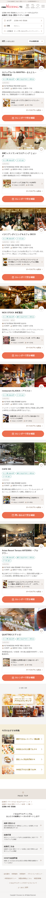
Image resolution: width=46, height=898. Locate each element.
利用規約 (15, 874)
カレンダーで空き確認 (23, 118)
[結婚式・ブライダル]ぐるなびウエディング (16, 802)
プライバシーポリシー (35, 874)
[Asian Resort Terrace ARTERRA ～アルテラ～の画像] (23, 535)
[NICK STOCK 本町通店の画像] (23, 297)
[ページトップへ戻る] (23, 794)
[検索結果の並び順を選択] (36, 41)
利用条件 (23, 874)
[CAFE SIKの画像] (23, 453)
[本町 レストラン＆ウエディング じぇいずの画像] (23, 138)
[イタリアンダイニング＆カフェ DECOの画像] (23, 219)
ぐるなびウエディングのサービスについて (23, 883)
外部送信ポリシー (10, 878)
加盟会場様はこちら (25, 878)
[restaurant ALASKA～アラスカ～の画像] (23, 375)
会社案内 (7, 874)
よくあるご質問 (23, 887)
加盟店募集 (37, 878)
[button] (23, 825)
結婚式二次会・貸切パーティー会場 (13, 804)
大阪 (28, 804)
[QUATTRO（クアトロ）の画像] (23, 619)
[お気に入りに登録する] (41, 68)
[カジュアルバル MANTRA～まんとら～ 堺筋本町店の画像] (23, 57)
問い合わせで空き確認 (23, 515)
